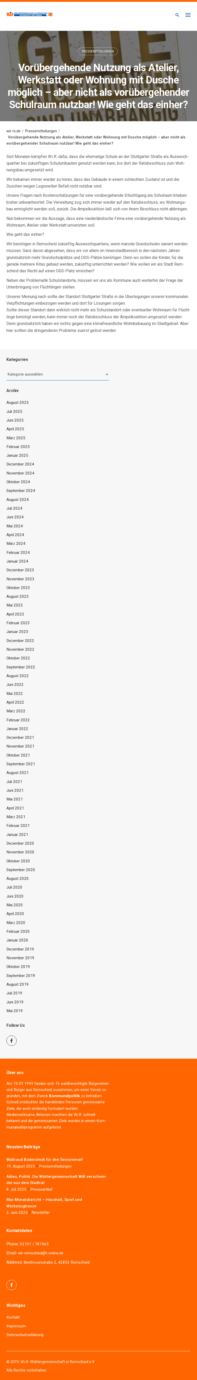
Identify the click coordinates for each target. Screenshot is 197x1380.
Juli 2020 (14, 887)
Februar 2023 (18, 623)
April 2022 (15, 702)
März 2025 (15, 438)
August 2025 (17, 402)
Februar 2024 (18, 552)
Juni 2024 (15, 517)
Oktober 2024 (18, 482)
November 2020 (20, 852)
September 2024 (20, 490)
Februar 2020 (18, 931)
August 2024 (17, 499)
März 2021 (15, 817)
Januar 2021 (17, 834)
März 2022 (15, 711)
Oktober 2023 (18, 587)
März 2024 (15, 543)
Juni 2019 (15, 1002)
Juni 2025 (15, 420)
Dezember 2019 (20, 949)
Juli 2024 (14, 508)
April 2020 (15, 913)
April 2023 (15, 614)
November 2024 (20, 473)
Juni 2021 (15, 790)
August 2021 (17, 772)
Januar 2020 (17, 940)
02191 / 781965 (34, 1244)
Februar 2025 (18, 446)
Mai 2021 (14, 799)
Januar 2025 (17, 455)
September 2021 (20, 764)
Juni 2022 (15, 684)
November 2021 (20, 746)
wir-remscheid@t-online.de (40, 1253)
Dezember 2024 (20, 464)
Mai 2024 (14, 526)
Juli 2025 (14, 411)
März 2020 (15, 922)
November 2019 (20, 958)
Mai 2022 (14, 693)
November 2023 (20, 579)
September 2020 (20, 870)
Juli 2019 (14, 993)
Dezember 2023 (20, 570)
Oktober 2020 (18, 861)
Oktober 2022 (18, 658)
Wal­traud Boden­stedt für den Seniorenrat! (44, 1159)
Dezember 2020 (20, 843)
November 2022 (20, 649)
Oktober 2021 (18, 755)
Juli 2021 (14, 781)
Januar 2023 (17, 631)
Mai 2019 (14, 1011)
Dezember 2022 (20, 640)
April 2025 (15, 429)
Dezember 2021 (20, 737)
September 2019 (20, 975)
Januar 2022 (17, 728)
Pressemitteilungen (98, 51)
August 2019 (17, 984)
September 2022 (20, 667)
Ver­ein (95, 1089)
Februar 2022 (18, 720)
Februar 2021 (18, 825)
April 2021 (15, 808)
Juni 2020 (15, 896)
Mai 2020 (14, 905)
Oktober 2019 (18, 966)
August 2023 (17, 596)
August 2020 (17, 878)
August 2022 (17, 676)
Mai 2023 (14, 605)
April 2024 (15, 535)
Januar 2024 (17, 561)
